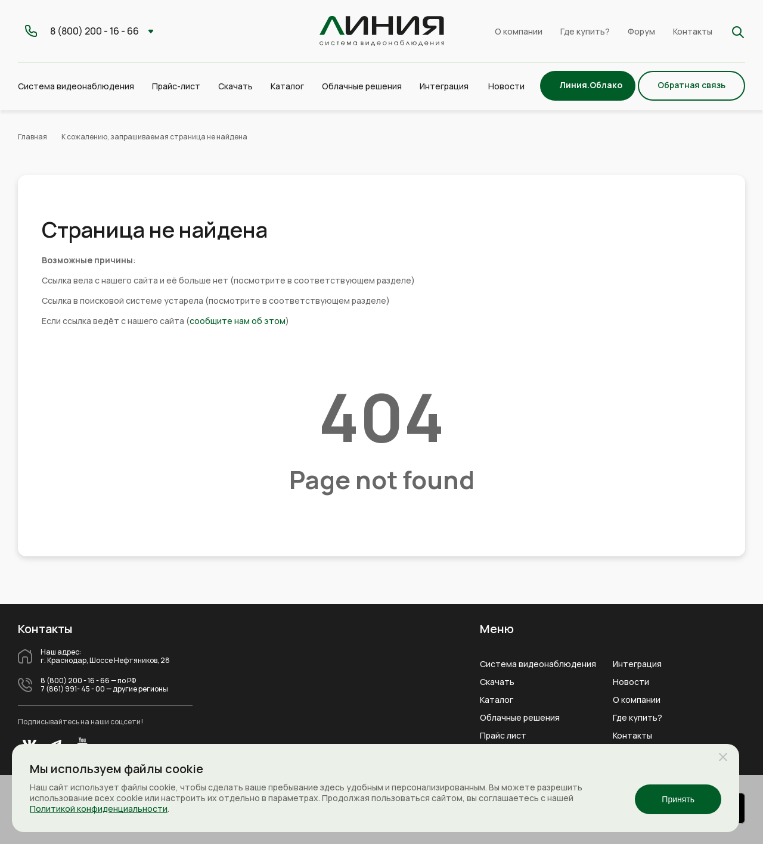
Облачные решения (520, 718)
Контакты (692, 31)
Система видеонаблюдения (538, 664)
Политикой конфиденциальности (99, 808)
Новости (506, 86)
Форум (641, 31)
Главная (32, 137)
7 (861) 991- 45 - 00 (73, 689)
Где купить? (585, 31)
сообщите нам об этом (238, 320)
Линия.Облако (590, 85)
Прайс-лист (176, 86)
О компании (518, 31)
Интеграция (637, 664)
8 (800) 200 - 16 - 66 (75, 681)
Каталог (496, 700)
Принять (678, 799)
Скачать (235, 86)
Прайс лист (503, 735)
